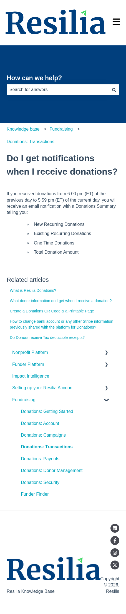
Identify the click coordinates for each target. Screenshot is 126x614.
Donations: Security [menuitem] (40, 482)
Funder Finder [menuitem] (35, 494)
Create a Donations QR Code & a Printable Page (52, 311)
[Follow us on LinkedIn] (114, 528)
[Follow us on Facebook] (114, 540)
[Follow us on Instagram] (114, 552)
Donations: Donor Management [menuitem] (51, 470)
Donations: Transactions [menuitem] (47, 446)
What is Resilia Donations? (33, 290)
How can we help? (34, 78)
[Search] (114, 89)
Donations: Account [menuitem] (40, 423)
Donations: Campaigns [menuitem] (43, 435)
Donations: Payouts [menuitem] (40, 458)
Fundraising (61, 129)
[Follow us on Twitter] (114, 565)
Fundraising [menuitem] (24, 399)
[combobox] (58, 89)
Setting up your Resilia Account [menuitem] (43, 387)
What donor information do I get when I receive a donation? (61, 301)
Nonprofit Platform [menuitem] (30, 352)
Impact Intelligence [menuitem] (30, 376)
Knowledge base (23, 129)
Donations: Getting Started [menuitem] (47, 411)
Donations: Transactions (30, 141)
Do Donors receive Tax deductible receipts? (47, 337)
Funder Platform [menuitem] (28, 364)
